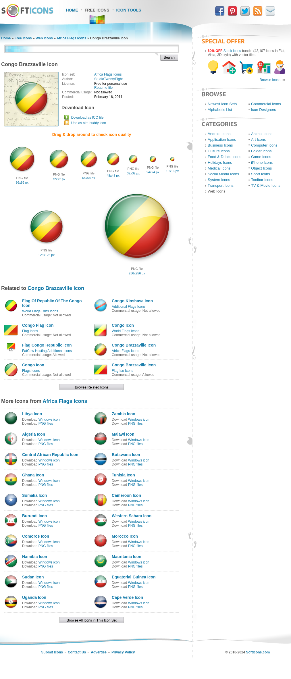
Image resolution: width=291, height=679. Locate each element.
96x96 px (22, 182)
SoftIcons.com (258, 652)
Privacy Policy (123, 652)
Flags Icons (31, 371)
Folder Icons (261, 151)
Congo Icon (123, 325)
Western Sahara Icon (131, 515)
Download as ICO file (87, 118)
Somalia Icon (34, 495)
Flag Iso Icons (122, 371)
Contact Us (77, 652)
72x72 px (59, 179)
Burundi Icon (34, 515)
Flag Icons (30, 331)
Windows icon (49, 420)
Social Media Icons (223, 174)
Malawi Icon (123, 434)
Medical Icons (219, 168)
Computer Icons (264, 145)
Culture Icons (219, 151)
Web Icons (44, 38)
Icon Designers (263, 109)
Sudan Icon (33, 577)
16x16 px (172, 171)
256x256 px (137, 273)
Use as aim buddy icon (88, 123)
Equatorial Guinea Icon (133, 577)
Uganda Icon (34, 597)
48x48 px (113, 175)
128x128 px (46, 255)
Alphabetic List (220, 109)
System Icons (219, 180)
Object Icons (261, 168)
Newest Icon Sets (222, 104)
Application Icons (222, 139)
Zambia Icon (123, 413)
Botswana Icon (126, 454)
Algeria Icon (33, 434)
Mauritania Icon (126, 556)
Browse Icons (270, 80)
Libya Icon (32, 413)
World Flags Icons (125, 331)
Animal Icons (261, 134)
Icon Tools (128, 10)
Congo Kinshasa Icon (132, 301)
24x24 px (153, 172)
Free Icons (97, 10)
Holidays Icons (220, 162)
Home (72, 10)
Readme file (103, 88)
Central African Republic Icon (50, 454)
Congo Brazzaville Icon (56, 288)
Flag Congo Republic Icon (47, 345)
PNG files (45, 424)
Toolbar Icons (262, 180)
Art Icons (258, 139)
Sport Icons (260, 174)
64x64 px (88, 178)
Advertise (99, 652)
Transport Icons (221, 185)
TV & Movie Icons (265, 185)
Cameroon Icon (126, 495)
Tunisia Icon (123, 475)
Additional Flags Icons (128, 307)
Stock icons (232, 51)
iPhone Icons (262, 162)
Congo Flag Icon (38, 325)
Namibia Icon (34, 556)
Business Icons (220, 145)
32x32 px (133, 173)
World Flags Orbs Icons (40, 311)
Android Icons (219, 134)
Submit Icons (52, 652)
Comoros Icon (35, 536)
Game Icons (261, 157)
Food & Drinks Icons (224, 157)
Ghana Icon (33, 475)
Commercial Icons (266, 104)
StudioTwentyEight (108, 79)
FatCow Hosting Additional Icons (47, 351)
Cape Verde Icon (127, 597)
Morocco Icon (125, 536)
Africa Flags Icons (71, 38)
